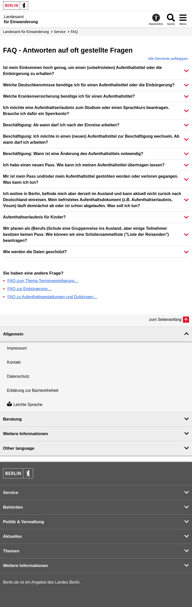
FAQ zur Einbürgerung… (29, 289)
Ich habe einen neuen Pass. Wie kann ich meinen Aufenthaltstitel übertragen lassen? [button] (84, 165)
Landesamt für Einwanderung (26, 32)
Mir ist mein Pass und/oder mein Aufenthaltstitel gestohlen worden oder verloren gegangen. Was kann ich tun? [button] (90, 179)
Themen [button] (11, 551)
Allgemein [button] (13, 334)
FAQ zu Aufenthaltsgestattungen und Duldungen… (52, 297)
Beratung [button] (12, 419)
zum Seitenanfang (165, 319)
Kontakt (14, 362)
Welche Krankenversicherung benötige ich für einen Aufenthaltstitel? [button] (69, 96)
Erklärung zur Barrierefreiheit (32, 390)
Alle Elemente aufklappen (168, 59)
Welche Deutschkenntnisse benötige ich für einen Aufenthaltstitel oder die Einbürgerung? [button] (89, 85)
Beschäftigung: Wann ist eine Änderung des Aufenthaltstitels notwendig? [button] (73, 153)
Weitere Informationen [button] (25, 433)
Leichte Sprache (24, 404)
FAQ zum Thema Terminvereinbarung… (43, 281)
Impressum (17, 348)
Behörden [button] (13, 507)
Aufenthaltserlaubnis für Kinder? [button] (34, 217)
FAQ (74, 32)
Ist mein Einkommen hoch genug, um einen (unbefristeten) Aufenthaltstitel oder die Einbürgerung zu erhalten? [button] (82, 70)
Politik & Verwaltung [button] (23, 521)
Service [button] (10, 492)
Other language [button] (18, 448)
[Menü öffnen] (183, 19)
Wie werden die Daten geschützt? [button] (35, 252)
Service (60, 32)
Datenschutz (18, 376)
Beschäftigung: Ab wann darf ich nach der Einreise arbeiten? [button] (61, 125)
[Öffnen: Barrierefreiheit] (156, 19)
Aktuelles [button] (12, 536)
